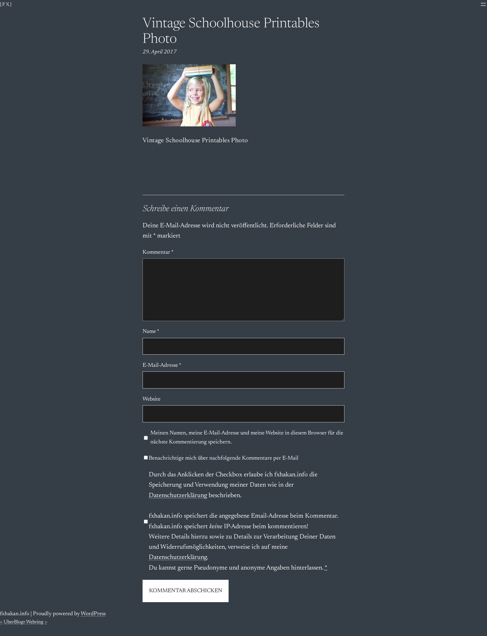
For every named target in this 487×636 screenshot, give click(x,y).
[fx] (6, 4)
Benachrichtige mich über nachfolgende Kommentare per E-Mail (221, 458)
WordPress (93, 614)
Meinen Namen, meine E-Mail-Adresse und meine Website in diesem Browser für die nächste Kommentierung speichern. (246, 437)
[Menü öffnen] (483, 4)
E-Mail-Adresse (162, 365)
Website (152, 399)
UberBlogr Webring (23, 622)
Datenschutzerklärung (178, 496)
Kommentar (158, 252)
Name (151, 331)
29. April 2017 (160, 52)
